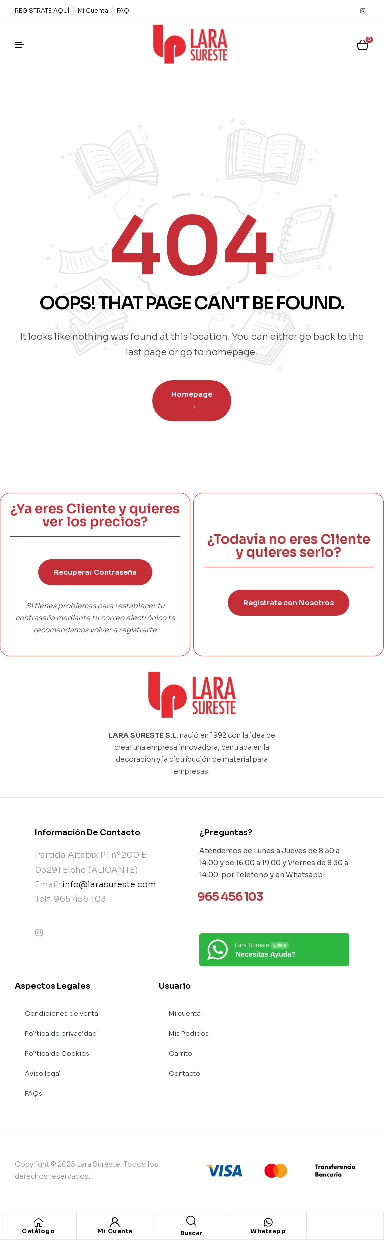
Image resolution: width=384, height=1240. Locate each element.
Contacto (184, 1074)
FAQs (33, 1094)
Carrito (180, 1054)
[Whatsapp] (269, 1223)
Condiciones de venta (61, 1014)
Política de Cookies (57, 1054)
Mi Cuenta (115, 1231)
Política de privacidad (61, 1034)
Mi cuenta (185, 1014)
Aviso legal (43, 1074)
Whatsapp (268, 1231)
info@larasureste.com (109, 885)
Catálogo (38, 1231)
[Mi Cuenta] (115, 1223)
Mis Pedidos (189, 1034)
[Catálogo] (39, 1223)
